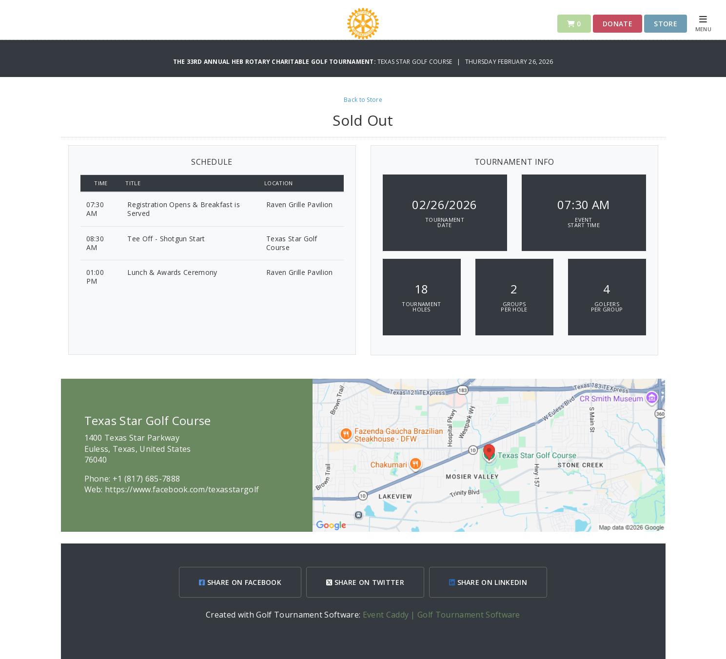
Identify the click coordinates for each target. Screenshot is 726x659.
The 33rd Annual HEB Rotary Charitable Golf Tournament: (275, 62)
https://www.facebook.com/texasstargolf (182, 489)
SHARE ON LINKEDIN (488, 582)
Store (665, 23)
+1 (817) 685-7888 (146, 478)
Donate (617, 23)
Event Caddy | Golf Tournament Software (441, 614)
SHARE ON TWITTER (365, 582)
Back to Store (363, 100)
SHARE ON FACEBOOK (240, 582)
